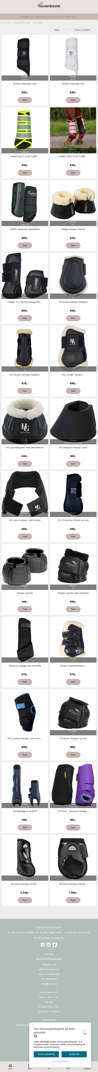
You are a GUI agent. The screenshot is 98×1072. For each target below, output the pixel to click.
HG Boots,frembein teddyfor (25, 374)
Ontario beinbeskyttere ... (73, 665)
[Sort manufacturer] (63, 30)
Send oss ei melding (49, 1011)
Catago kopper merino (73, 229)
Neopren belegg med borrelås (25, 665)
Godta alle (74, 1054)
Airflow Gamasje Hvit (73, 83)
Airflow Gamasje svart (25, 83)
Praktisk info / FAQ (49, 1006)
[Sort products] (83, 30)
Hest (8, 23)
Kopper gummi (25, 593)
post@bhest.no (49, 983)
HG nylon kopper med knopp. (25, 520)
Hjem (3, 23)
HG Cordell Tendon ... (73, 374)
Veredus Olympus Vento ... (25, 883)
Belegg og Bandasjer (22, 23)
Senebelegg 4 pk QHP (25, 811)
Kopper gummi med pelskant (73, 593)
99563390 (51, 979)
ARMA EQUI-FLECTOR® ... (24, 156)
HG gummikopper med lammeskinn (25, 447)
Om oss (49, 1002)
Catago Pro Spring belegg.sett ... (25, 302)
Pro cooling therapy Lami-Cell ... (25, 738)
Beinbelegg (37, 23)
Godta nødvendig (46, 1054)
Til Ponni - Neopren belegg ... (73, 811)
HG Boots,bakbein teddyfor (73, 302)
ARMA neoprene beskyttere (25, 229)
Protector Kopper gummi (73, 738)
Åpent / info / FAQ (49, 997)
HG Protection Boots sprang (73, 520)
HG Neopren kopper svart (73, 447)
